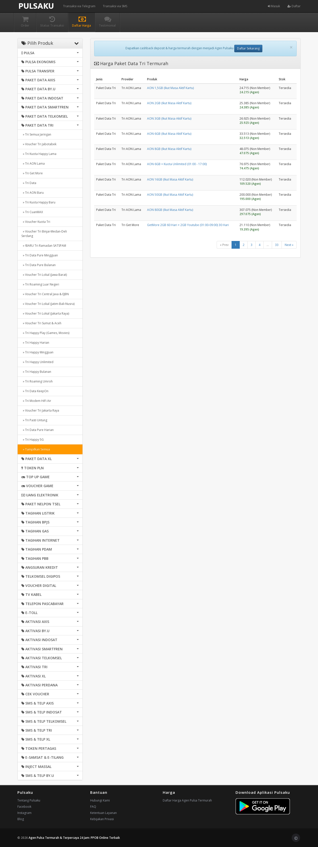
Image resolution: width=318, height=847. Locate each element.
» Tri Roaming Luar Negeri (40, 284)
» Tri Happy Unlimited (37, 362)
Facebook (24, 806)
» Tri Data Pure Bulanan (38, 265)
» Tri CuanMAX (32, 212)
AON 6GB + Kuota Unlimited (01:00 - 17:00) (177, 164)
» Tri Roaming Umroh (37, 381)
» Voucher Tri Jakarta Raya (40, 410)
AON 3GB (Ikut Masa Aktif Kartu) (169, 118)
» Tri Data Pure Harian (37, 430)
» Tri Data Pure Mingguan (39, 255)
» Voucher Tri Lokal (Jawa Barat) (44, 275)
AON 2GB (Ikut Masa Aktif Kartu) (169, 103)
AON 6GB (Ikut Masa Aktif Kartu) (169, 134)
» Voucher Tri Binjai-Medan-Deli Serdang (44, 233)
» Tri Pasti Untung (34, 420)
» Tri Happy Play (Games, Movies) (45, 333)
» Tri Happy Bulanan (36, 372)
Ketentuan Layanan (103, 813)
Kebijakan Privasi (102, 819)
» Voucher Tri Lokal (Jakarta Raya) (45, 313)
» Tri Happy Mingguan (37, 352)
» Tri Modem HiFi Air (36, 401)
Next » (289, 245)
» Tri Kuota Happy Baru (38, 202)
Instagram (24, 813)
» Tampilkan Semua (35, 449)
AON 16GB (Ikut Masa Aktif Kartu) (170, 179)
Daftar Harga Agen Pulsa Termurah (187, 800)
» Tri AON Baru (32, 192)
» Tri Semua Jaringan (36, 134)
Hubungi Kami (100, 800)
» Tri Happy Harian (35, 342)
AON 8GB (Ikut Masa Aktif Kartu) (169, 149)
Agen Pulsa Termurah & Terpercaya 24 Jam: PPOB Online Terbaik (74, 838)
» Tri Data (28, 183)
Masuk (274, 6)
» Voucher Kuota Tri (35, 222)
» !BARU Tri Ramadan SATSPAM (43, 245)
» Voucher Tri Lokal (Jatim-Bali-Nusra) (48, 304)
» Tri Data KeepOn (34, 391)
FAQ (93, 806)
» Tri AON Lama (33, 163)
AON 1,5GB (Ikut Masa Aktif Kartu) (170, 88)
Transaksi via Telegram (79, 6)
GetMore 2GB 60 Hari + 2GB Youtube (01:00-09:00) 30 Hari (188, 225)
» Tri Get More (32, 173)
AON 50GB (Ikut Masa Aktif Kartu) (170, 194)
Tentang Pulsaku (28, 800)
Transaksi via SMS (115, 6)
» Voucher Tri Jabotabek (38, 144)
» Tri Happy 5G (32, 439)
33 (276, 245)
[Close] (291, 47)
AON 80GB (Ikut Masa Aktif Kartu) (170, 210)
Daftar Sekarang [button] (248, 48)
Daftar (294, 6)
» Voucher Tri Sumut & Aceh (41, 323)
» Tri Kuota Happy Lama (38, 154)
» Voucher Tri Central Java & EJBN (45, 294)
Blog (20, 819)
